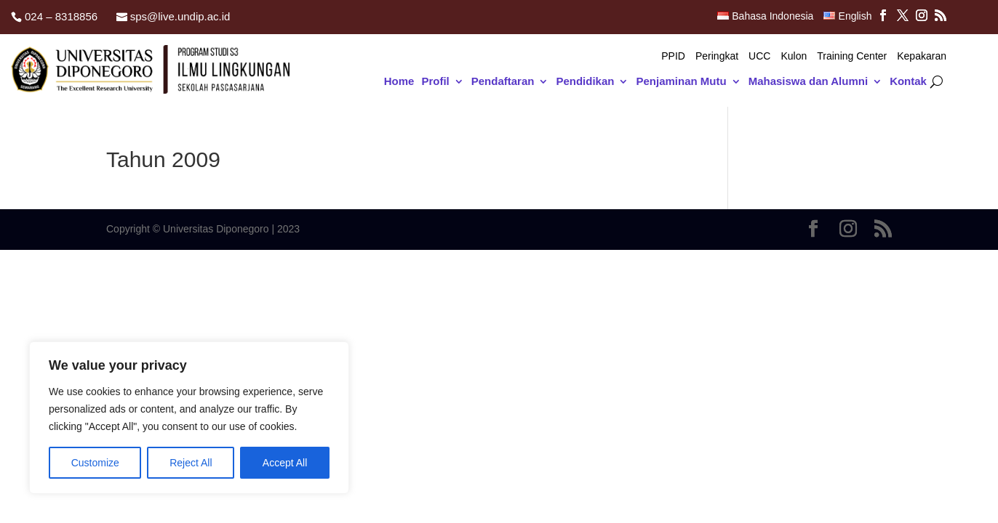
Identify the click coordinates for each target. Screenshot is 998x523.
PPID (673, 56)
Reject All (190, 463)
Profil (435, 81)
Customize (95, 463)
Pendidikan (585, 81)
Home (399, 81)
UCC (759, 56)
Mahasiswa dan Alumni (808, 81)
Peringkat (716, 56)
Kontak (908, 81)
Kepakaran (921, 56)
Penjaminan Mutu (681, 81)
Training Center (852, 56)
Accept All (285, 463)
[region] (189, 417)
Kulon (794, 56)
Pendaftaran (503, 81)
